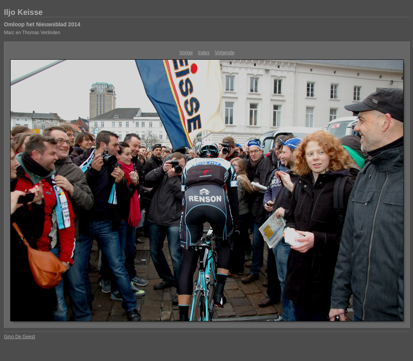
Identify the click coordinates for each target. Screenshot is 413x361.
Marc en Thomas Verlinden (32, 32)
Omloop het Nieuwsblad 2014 (42, 24)
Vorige (186, 52)
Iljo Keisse (23, 12)
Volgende (224, 52)
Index (203, 52)
